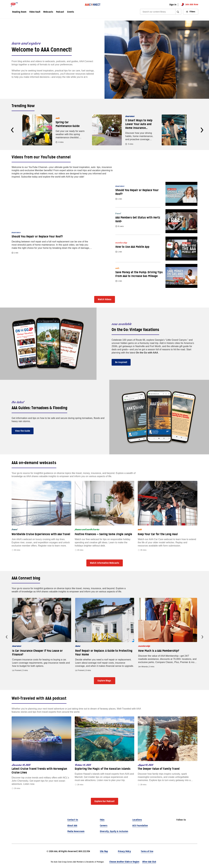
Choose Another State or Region (124, 861)
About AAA (72, 825)
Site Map (104, 851)
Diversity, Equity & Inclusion (114, 831)
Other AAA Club (149, 861)
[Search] (158, 11)
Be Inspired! (121, 362)
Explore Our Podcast (104, 801)
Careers (103, 825)
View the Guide (22, 430)
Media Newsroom (75, 831)
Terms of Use (147, 851)
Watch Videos (104, 299)
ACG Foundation (140, 825)
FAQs (102, 819)
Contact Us (72, 819)
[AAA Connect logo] (93, 4)
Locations (137, 819)
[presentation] (12, 130)
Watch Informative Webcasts (104, 562)
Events (70, 12)
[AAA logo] (14, 4)
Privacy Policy (124, 851)
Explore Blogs (105, 680)
